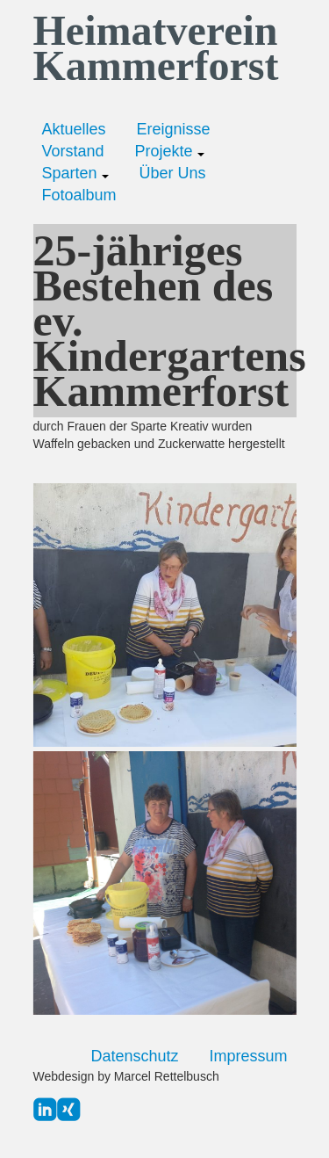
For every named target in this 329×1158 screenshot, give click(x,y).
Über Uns (172, 173)
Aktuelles (74, 129)
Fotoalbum (79, 195)
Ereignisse (174, 129)
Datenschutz (134, 1056)
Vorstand (73, 151)
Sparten (75, 173)
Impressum (248, 1056)
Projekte (169, 151)
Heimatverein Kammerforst (156, 48)
